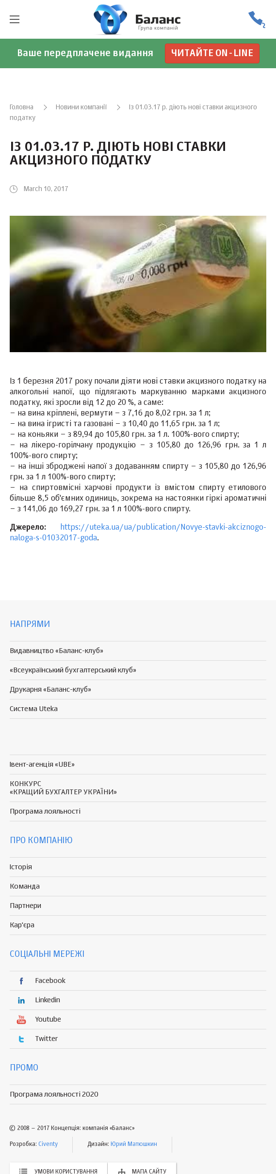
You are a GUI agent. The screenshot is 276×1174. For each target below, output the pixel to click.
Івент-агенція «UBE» (42, 764)
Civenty (48, 1144)
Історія (21, 867)
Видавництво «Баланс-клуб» (56, 650)
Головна (21, 107)
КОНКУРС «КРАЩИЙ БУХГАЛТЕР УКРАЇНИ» (63, 788)
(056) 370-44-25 (256, 20)
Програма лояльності (45, 811)
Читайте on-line (212, 53)
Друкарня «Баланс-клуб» (50, 689)
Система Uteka (34, 709)
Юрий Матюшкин (134, 1144)
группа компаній (138, 19)
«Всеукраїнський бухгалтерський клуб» (73, 670)
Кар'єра (22, 925)
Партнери (25, 905)
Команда (25, 886)
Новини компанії (81, 107)
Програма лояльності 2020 (54, 1094)
